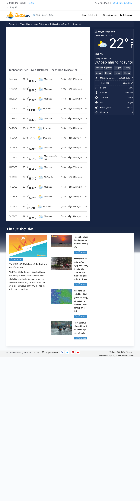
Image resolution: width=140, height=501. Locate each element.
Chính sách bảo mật (125, 356)
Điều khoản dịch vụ (107, 356)
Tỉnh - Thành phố (90, 15)
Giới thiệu (121, 352)
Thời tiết (36, 352)
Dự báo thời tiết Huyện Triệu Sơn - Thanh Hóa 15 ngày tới (43, 70)
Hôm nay (99, 68)
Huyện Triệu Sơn (40, 24)
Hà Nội (31, 3)
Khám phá (126, 15)
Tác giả (129, 352)
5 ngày (127, 68)
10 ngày (108, 73)
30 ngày (127, 73)
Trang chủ (13, 24)
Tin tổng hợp (16, 259)
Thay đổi (12, 7)
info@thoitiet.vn (50, 352)
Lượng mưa (109, 15)
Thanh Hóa (25, 24)
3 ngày (118, 68)
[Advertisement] (48, 46)
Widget (113, 352)
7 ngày (99, 73)
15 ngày (117, 73)
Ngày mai (108, 68)
